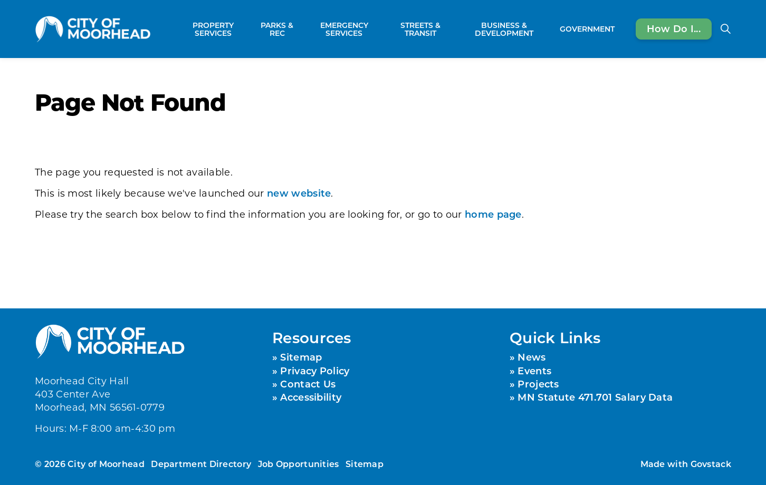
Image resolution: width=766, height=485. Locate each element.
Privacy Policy (314, 370)
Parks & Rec (277, 29)
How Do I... (673, 29)
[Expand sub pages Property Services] (248, 29)
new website (299, 193)
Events (534, 370)
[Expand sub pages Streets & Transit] (453, 29)
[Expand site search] (725, 29)
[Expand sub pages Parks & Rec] (300, 29)
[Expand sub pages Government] (620, 29)
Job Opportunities (298, 463)
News (531, 357)
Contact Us (308, 383)
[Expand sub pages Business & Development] (550, 29)
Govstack (711, 463)
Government (587, 29)
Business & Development (504, 29)
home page (493, 214)
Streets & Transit (420, 29)
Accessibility (310, 397)
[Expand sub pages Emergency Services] (382, 29)
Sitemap (301, 357)
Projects (538, 383)
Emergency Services (344, 29)
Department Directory (201, 463)
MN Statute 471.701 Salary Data (595, 397)
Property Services (213, 29)
